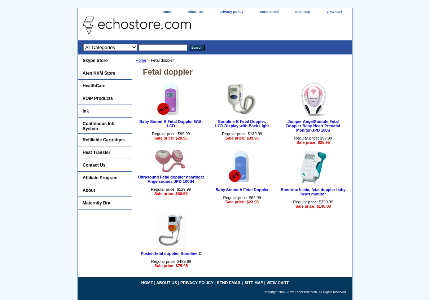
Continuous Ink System (98, 126)
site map (302, 12)
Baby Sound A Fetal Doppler (242, 190)
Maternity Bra (96, 203)
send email (269, 12)
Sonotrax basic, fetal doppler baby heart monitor (313, 192)
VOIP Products (98, 98)
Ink (86, 111)
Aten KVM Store (99, 73)
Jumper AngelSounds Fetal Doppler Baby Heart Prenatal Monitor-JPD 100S (313, 125)
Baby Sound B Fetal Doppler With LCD (170, 123)
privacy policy (231, 12)
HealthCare (94, 85)
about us (195, 12)
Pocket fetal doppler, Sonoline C (171, 253)
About (89, 190)
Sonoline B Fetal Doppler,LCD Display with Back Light (242, 123)
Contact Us (94, 165)
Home (141, 60)
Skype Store (95, 60)
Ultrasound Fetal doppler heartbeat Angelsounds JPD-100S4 (171, 179)
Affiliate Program (100, 177)
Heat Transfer (96, 152)
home (166, 12)
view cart (334, 12)
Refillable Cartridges (104, 139)
